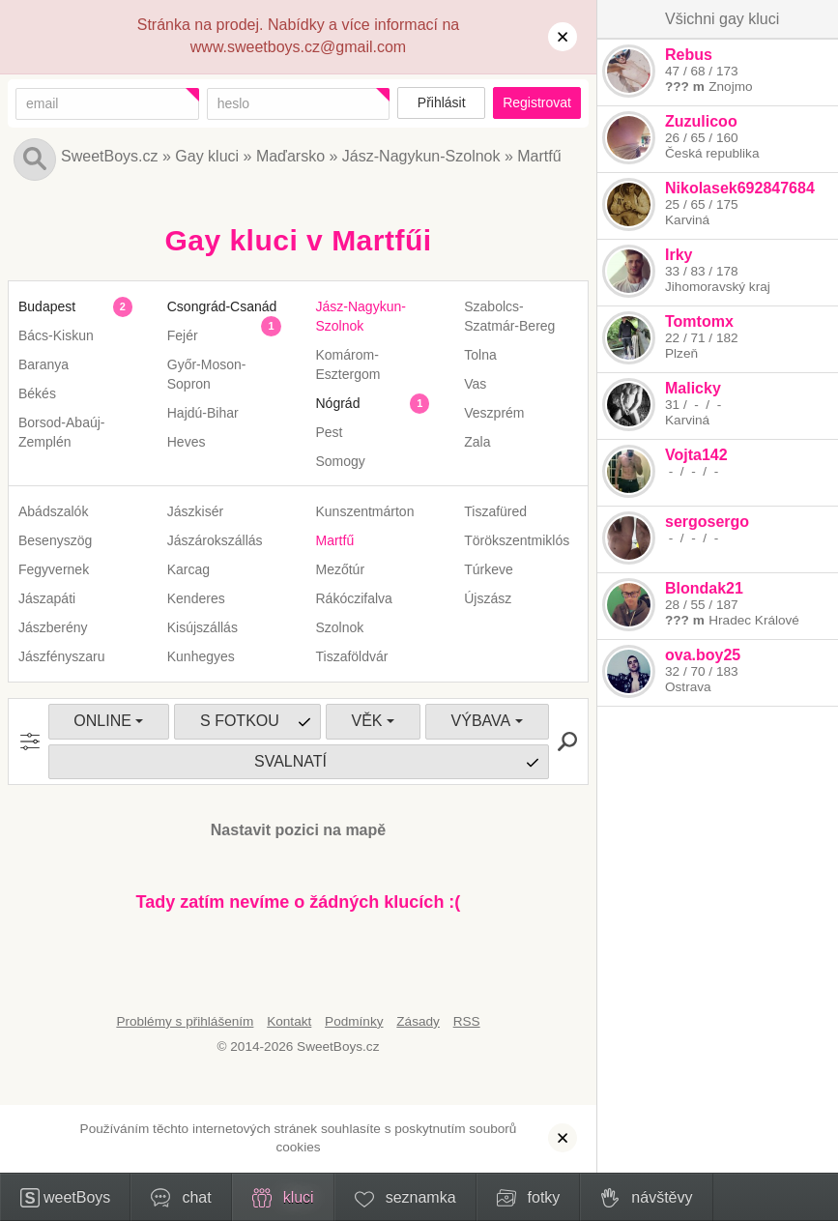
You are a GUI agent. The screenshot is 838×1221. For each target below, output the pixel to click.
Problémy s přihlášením (184, 1021)
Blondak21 (704, 588)
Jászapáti (46, 598)
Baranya (43, 364)
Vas (475, 384)
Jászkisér (195, 511)
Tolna (480, 355)
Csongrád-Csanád (222, 306)
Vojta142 (696, 455)
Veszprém (494, 413)
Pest (329, 432)
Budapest (46, 306)
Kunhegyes (201, 656)
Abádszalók (53, 511)
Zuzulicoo (701, 121)
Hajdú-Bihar (203, 413)
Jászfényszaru (61, 656)
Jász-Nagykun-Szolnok (421, 156)
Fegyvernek (53, 569)
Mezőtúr (340, 569)
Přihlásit (442, 102)
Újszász (487, 598)
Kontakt (289, 1021)
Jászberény (53, 627)
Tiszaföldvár (352, 656)
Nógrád (338, 403)
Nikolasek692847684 (740, 188)
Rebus (688, 54)
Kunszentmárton (365, 511)
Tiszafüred (495, 511)
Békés (37, 393)
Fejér (182, 335)
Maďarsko (290, 156)
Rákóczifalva (354, 598)
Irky (678, 255)
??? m (685, 86)
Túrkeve (488, 569)
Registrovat (537, 102)
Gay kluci (207, 156)
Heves (186, 442)
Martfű (539, 156)
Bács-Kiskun (56, 335)
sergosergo (707, 521)
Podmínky (354, 1021)
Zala (477, 442)
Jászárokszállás (215, 540)
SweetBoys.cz (109, 156)
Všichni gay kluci (722, 19)
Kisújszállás (202, 627)
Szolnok (340, 627)
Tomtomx (699, 321)
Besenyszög (55, 540)
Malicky (693, 388)
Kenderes (196, 598)
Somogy (340, 461)
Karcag (188, 569)
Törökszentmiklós (516, 540)
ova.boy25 (702, 655)
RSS (466, 1021)
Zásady (418, 1021)
